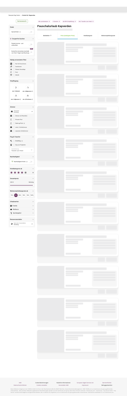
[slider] (33, 185)
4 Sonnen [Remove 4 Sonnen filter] (56, 21)
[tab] (47, 35)
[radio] (11, 172)
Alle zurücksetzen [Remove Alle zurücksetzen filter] (44, 21)
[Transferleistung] (22, 150)
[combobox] (22, 111)
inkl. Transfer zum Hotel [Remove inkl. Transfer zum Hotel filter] (86, 21)
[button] (22, 21)
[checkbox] (14, 63)
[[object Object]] (16, 87)
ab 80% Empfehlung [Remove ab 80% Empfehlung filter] (69, 21)
